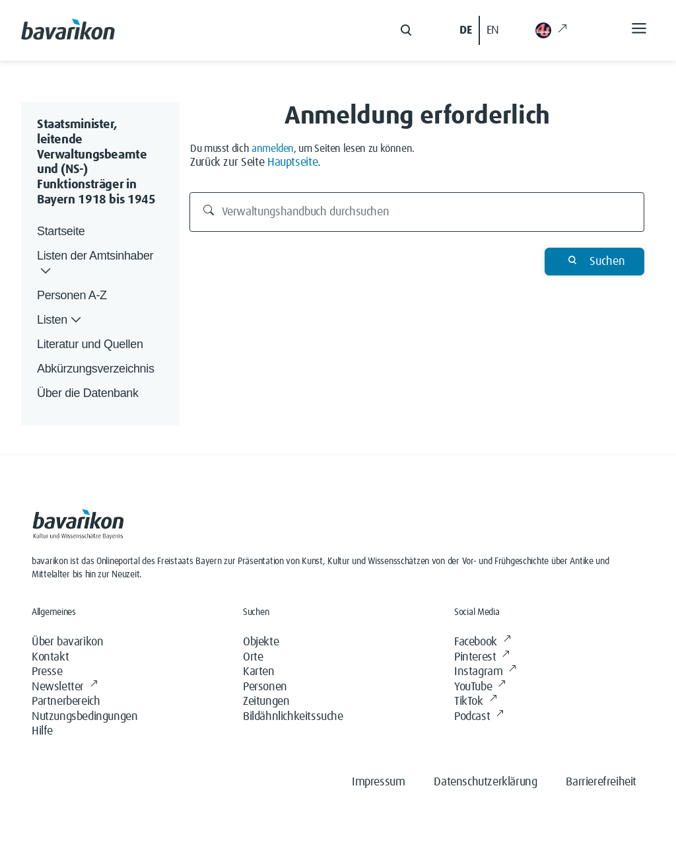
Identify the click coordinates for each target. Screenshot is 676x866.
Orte (253, 657)
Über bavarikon (67, 642)
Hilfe (42, 731)
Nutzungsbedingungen (84, 717)
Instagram (485, 672)
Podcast (479, 717)
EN (493, 30)
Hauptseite (292, 162)
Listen (60, 320)
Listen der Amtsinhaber (95, 264)
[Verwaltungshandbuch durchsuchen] (417, 212)
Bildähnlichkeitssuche (293, 717)
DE (465, 30)
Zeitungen (266, 701)
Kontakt (50, 657)
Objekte (261, 642)
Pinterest (482, 657)
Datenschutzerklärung (485, 782)
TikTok (475, 701)
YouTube (480, 687)
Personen (265, 687)
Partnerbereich (66, 701)
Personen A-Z (72, 295)
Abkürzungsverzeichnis (95, 368)
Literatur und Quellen (90, 344)
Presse (47, 672)
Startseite (60, 231)
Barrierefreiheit (601, 782)
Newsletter (65, 687)
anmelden (273, 148)
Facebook (482, 642)
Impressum (378, 782)
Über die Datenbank (88, 393)
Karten (259, 672)
